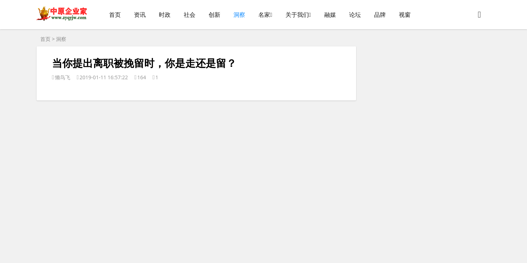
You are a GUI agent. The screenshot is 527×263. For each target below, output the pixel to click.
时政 (165, 15)
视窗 (405, 15)
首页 (115, 15)
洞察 (239, 15)
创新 (214, 15)
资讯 (140, 15)
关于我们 (297, 15)
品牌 (380, 15)
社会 (189, 15)
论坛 (355, 15)
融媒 (330, 15)
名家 (264, 15)
